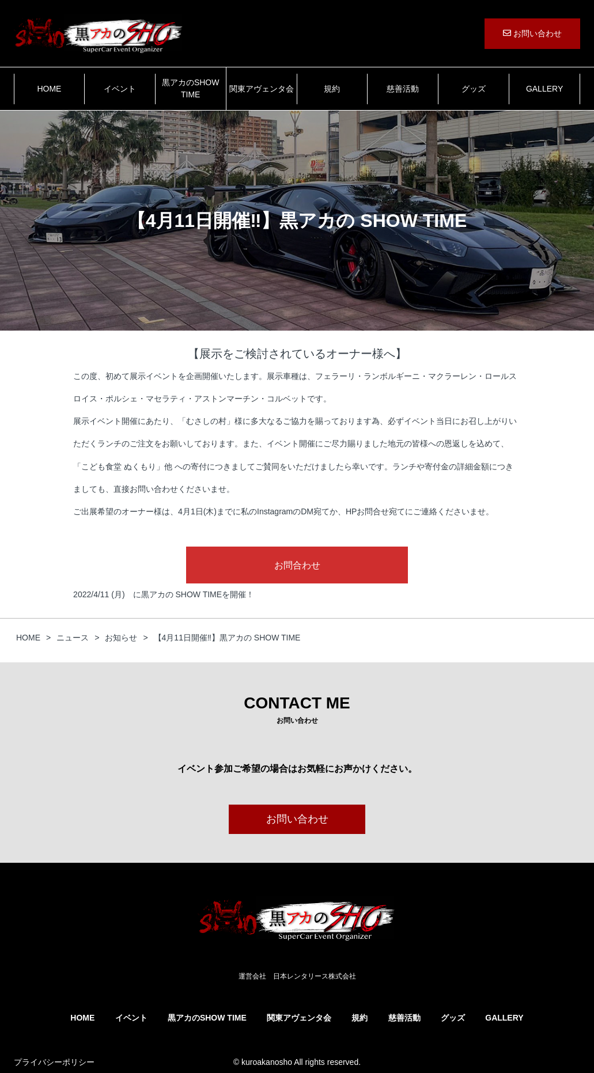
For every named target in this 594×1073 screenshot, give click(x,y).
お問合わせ (297, 565)
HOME (49, 88)
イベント (120, 88)
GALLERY (544, 88)
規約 (332, 88)
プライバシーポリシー (54, 1062)
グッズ (473, 88)
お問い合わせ (532, 33)
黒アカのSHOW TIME (191, 88)
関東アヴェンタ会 (261, 88)
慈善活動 (403, 88)
